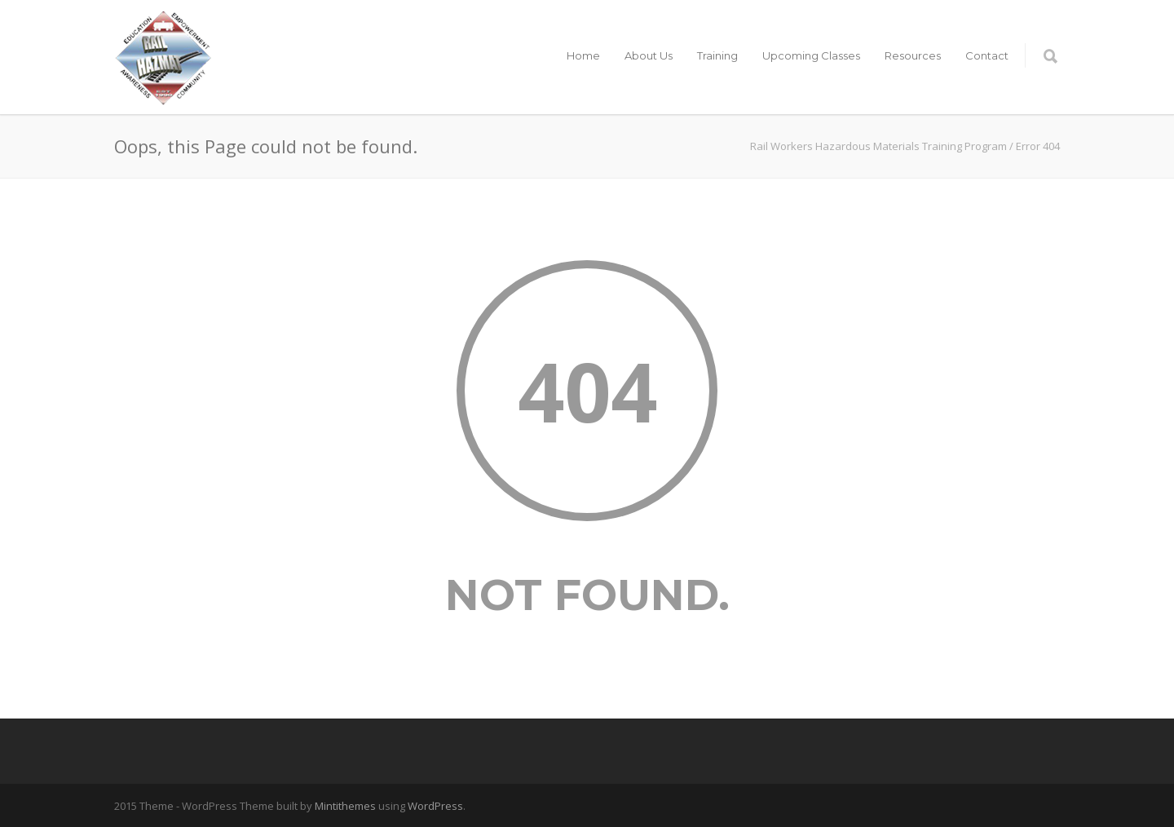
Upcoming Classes (811, 55)
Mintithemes (345, 805)
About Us (649, 55)
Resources (913, 55)
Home (583, 55)
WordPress (435, 805)
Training (717, 55)
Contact (986, 55)
